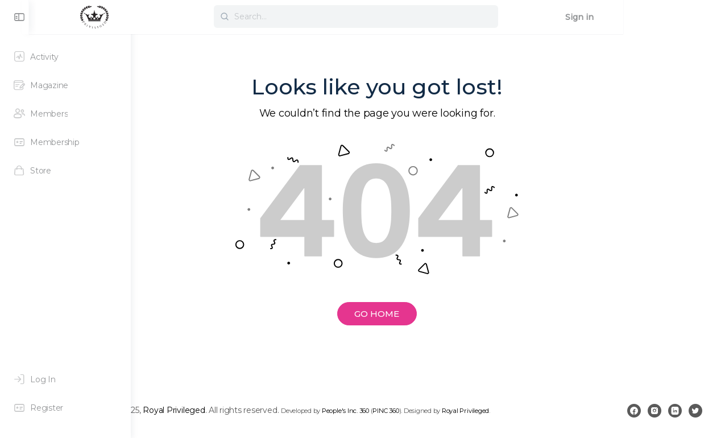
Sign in (681, 17)
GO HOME (427, 313)
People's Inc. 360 (447, 411)
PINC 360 (487, 411)
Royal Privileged (275, 410)
